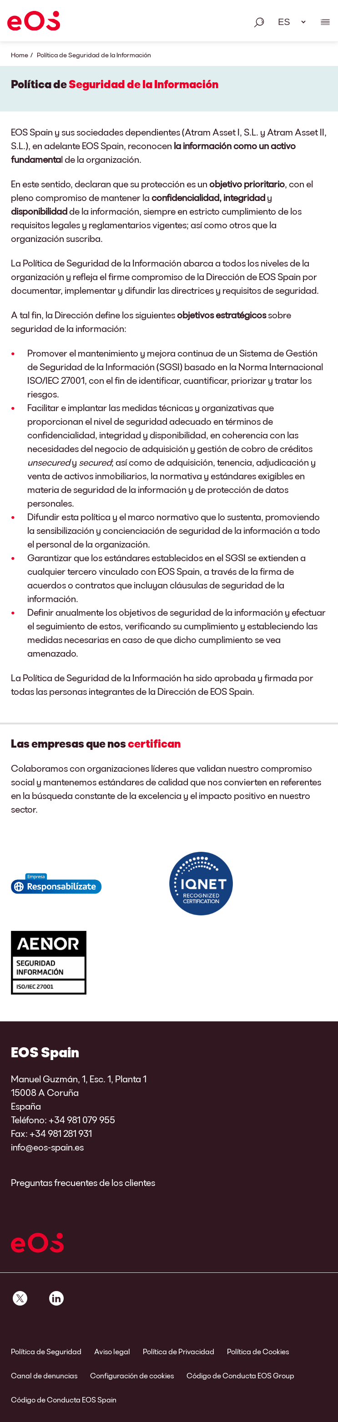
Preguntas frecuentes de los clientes (83, 1182)
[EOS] (33, 22)
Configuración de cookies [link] (132, 1375)
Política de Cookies (258, 1351)
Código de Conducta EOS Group (240, 1375)
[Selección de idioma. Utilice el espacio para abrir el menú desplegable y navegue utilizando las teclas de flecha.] (289, 22)
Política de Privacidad (178, 1351)
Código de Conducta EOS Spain (63, 1399)
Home (19, 55)
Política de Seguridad (46, 1351)
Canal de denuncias (44, 1375)
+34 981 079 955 (82, 1119)
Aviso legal (112, 1351)
